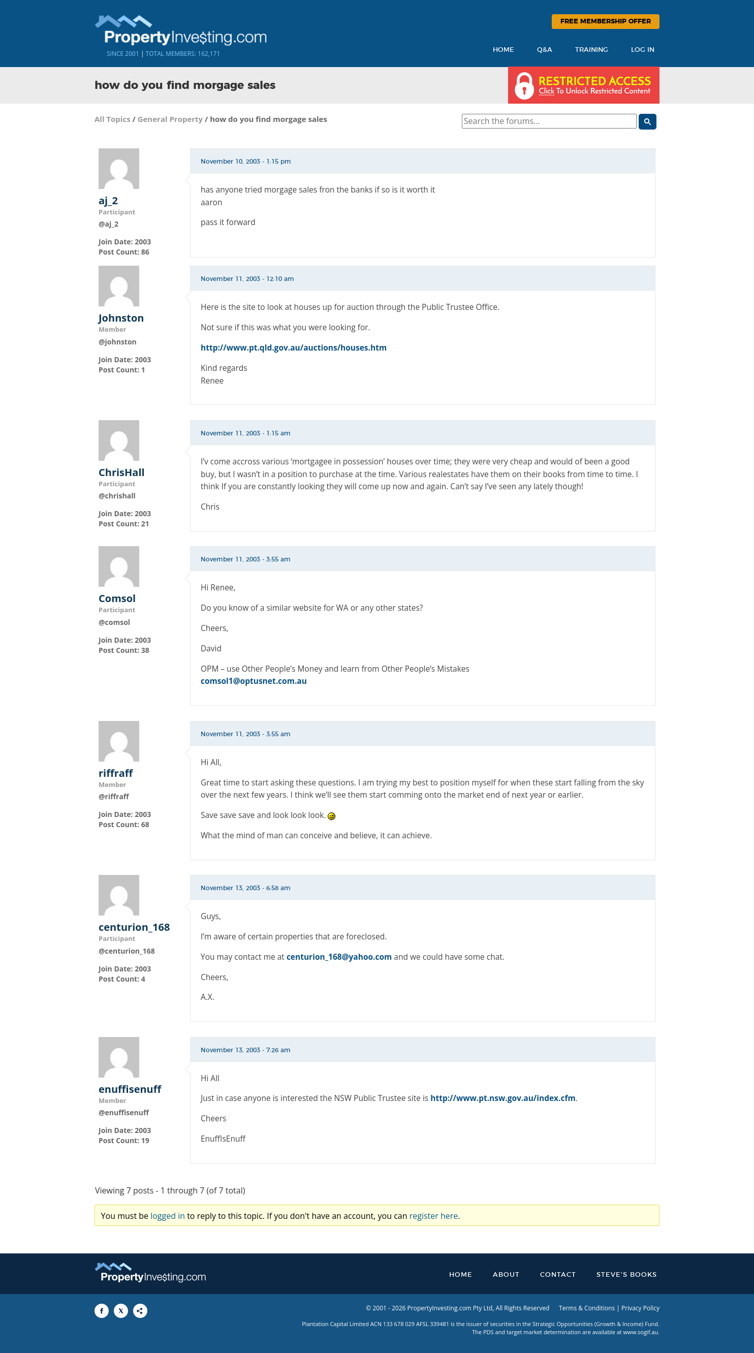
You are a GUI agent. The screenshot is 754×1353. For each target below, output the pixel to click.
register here (434, 1215)
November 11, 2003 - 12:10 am (247, 279)
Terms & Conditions (587, 1308)
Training (591, 50)
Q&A (544, 50)
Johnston (121, 318)
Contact (558, 1275)
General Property (170, 119)
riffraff (116, 773)
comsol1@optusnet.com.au (254, 680)
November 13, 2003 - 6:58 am (246, 888)
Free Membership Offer (605, 21)
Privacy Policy (640, 1308)
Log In (642, 50)
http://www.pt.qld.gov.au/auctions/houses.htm (294, 347)
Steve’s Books (626, 1275)
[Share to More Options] (140, 1311)
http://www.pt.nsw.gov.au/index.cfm (502, 1098)
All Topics (113, 119)
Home (503, 50)
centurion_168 (134, 927)
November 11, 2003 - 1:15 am (246, 433)
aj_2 (108, 200)
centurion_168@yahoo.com (339, 956)
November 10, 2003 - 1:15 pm (246, 162)
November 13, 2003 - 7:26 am (246, 1050)
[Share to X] (121, 1311)
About (506, 1275)
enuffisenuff (130, 1089)
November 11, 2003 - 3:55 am (246, 559)
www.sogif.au (640, 1332)
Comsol (117, 598)
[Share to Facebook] (102, 1311)
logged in (167, 1215)
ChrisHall (122, 472)
